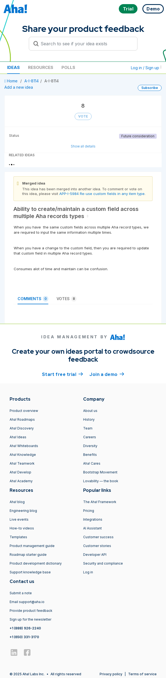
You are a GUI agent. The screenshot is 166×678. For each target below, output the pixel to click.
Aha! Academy (21, 481)
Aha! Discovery (22, 428)
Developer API (94, 555)
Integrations (92, 519)
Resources (40, 67)
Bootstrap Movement (100, 472)
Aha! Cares (91, 463)
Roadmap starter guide (28, 555)
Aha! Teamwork (22, 463)
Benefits (90, 455)
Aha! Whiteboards (24, 446)
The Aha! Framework (99, 502)
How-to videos (22, 528)
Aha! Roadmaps (22, 419)
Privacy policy (111, 674)
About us (90, 411)
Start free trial (62, 374)
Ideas (13, 67)
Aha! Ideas (18, 437)
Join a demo (106, 374)
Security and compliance (103, 563)
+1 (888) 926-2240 (25, 628)
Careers (89, 437)
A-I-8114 (31, 81)
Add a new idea (18, 87)
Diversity (90, 446)
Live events (19, 519)
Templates (18, 537)
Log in (88, 572)
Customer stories (97, 546)
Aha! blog (17, 502)
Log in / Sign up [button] (146, 67)
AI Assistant (92, 528)
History (89, 419)
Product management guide (32, 546)
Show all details (83, 146)
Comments (33, 299)
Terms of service (142, 674)
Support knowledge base (30, 572)
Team (87, 428)
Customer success (98, 537)
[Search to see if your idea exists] (85, 43)
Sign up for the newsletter (30, 619)
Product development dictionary (36, 563)
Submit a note (21, 593)
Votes (67, 299)
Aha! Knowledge (23, 455)
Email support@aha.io (27, 602)
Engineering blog (23, 511)
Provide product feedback (31, 611)
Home (11, 81)
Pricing (88, 511)
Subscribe (149, 88)
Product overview (24, 411)
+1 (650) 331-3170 (24, 637)
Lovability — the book (100, 481)
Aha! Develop (20, 472)
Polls (68, 67)
